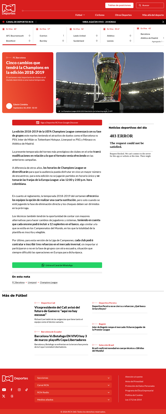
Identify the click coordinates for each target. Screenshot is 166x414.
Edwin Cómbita (20, 104)
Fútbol (78, 15)
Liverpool (32, 282)
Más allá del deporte (153, 15)
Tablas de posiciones (119, 5)
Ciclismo (99, 15)
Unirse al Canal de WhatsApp (57, 265)
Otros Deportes (123, 15)
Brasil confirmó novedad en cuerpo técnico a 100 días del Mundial (118, 349)
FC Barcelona (18, 282)
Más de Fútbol (14, 296)
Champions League (48, 282)
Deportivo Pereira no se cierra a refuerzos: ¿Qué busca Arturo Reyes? (119, 307)
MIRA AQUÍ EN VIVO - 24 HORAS (99, 22)
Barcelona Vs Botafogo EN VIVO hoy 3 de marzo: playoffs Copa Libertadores (60, 338)
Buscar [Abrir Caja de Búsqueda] (144, 5)
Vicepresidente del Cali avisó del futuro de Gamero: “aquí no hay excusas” (57, 311)
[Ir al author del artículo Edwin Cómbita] (9, 106)
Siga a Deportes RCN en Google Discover (57, 122)
